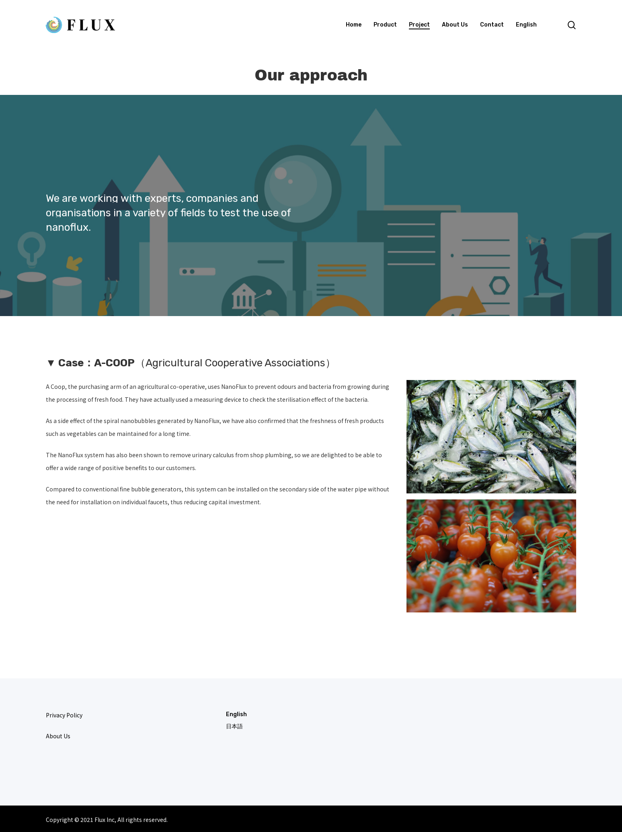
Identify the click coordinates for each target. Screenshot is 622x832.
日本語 (234, 726)
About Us (58, 736)
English (236, 714)
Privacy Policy (64, 715)
